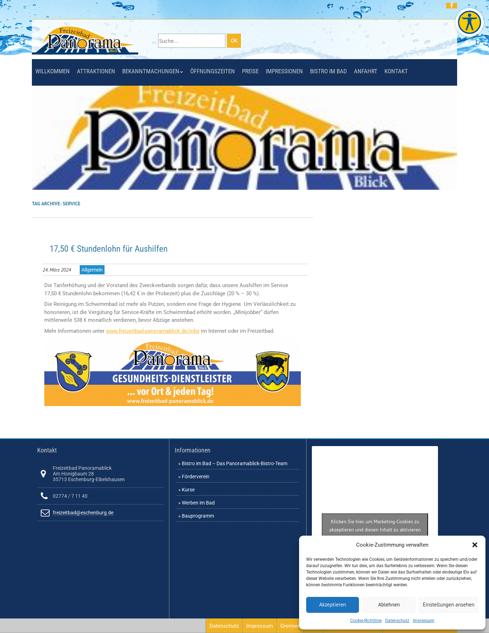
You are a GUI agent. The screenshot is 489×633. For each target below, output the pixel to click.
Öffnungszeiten (212, 71)
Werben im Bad (198, 503)
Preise (250, 71)
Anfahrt (365, 71)
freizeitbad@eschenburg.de (83, 512)
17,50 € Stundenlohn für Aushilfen (109, 249)
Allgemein (92, 270)
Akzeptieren (332, 604)
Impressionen (284, 71)
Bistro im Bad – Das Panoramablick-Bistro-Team (234, 463)
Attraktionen (96, 71)
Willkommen (52, 71)
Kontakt (396, 71)
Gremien (290, 626)
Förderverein (195, 476)
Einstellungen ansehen (448, 604)
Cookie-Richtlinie (366, 620)
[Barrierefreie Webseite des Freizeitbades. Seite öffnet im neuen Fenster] (469, 22)
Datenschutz (397, 620)
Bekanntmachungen (150, 71)
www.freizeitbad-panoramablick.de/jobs (152, 331)
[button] (474, 544)
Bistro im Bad (328, 71)
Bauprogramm (198, 516)
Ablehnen (389, 604)
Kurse (188, 489)
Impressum (423, 620)
